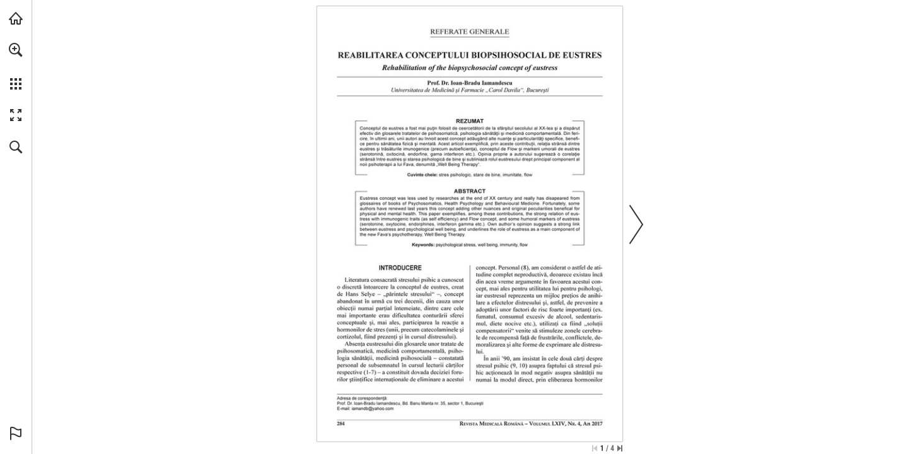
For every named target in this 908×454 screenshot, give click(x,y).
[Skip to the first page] (594, 448)
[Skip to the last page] (619, 448)
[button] (16, 50)
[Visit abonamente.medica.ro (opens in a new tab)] (16, 18)
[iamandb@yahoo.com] (373, 408)
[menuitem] (16, 66)
